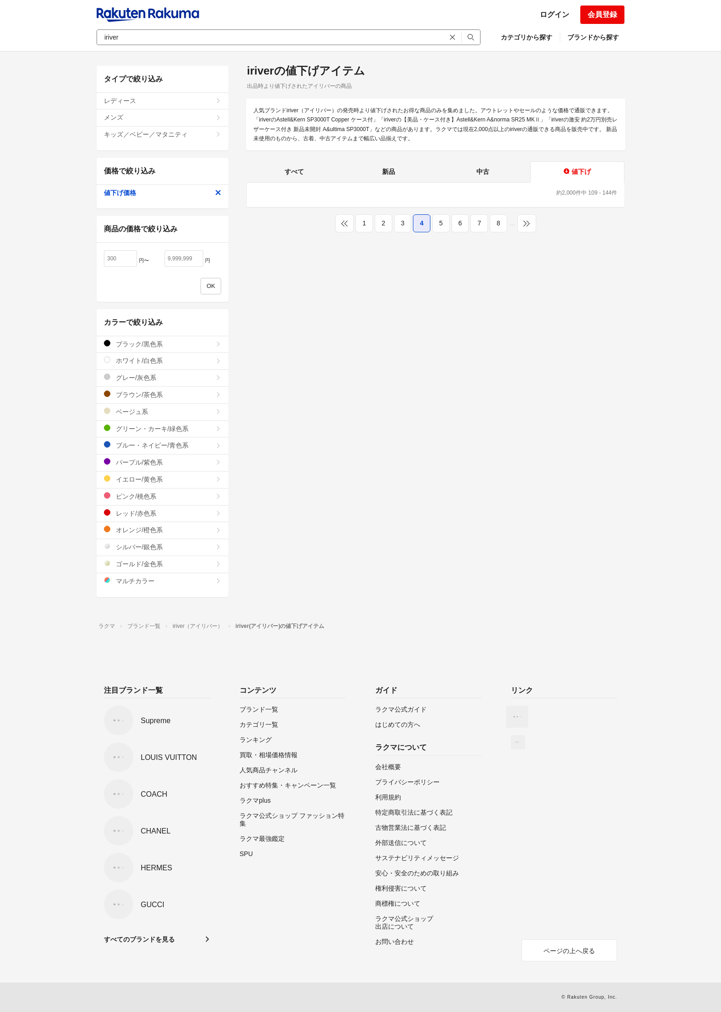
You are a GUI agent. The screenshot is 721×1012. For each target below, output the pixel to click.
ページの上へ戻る (569, 950)
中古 (482, 171)
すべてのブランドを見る (139, 939)
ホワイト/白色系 (162, 360)
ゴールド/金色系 (162, 564)
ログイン (554, 14)
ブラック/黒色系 (162, 344)
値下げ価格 (162, 192)
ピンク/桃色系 (162, 496)
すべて (294, 171)
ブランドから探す (593, 37)
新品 (388, 171)
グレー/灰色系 (162, 377)
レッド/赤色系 (162, 513)
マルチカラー (162, 581)
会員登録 (602, 14)
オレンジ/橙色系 (162, 530)
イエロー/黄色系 (162, 479)
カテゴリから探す (526, 37)
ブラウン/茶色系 (162, 394)
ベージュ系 (162, 411)
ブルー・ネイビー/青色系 (162, 445)
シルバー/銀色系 (162, 547)
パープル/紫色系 (162, 462)
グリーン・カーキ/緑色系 (162, 428)
